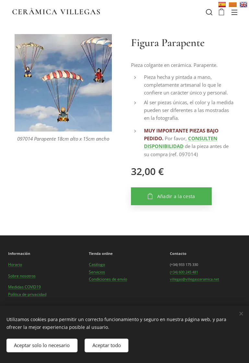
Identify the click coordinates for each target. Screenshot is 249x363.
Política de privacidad (27, 294)
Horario (15, 264)
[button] (208, 12)
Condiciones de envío (108, 279)
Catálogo (97, 264)
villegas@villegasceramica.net (194, 279)
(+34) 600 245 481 (184, 271)
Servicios (97, 272)
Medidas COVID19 (24, 287)
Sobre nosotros (22, 276)
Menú (234, 12)
